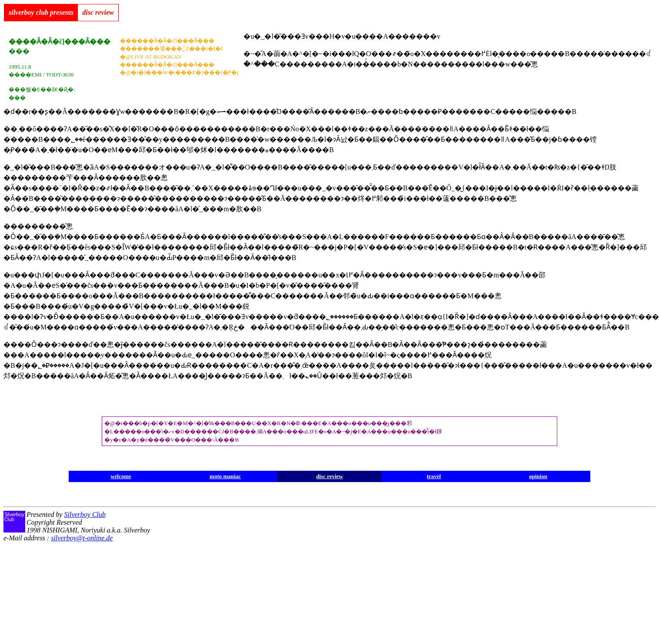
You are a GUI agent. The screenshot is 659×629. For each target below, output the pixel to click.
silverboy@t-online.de (82, 538)
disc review (329, 476)
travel (434, 476)
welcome (120, 476)
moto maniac (225, 476)
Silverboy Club (85, 514)
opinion (538, 476)
